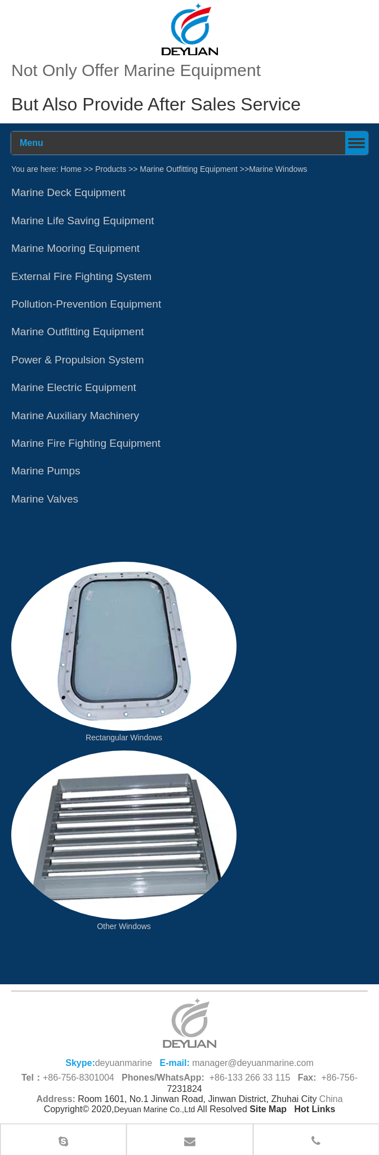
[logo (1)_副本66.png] (189, 1023)
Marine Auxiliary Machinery (75, 415)
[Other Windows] (124, 834)
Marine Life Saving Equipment (82, 220)
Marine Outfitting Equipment (189, 169)
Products (110, 169)
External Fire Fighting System (81, 276)
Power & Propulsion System (77, 360)
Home (70, 169)
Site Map (268, 1109)
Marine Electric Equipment (73, 387)
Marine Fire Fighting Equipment (85, 443)
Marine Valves (44, 499)
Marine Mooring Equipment (75, 248)
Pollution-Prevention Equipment (86, 304)
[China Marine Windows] (124, 646)
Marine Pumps (46, 471)
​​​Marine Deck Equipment (68, 192)
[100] (190, 29)
